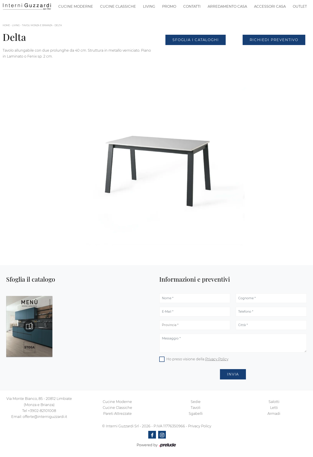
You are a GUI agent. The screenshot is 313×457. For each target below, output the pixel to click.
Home (6, 25)
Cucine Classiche (118, 6)
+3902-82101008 (42, 411)
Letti (274, 408)
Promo (169, 6)
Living (149, 6)
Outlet (300, 6)
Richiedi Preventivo (274, 40)
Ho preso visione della (197, 359)
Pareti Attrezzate (117, 414)
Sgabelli (196, 414)
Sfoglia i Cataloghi (195, 40)
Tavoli (195, 408)
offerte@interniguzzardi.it (45, 417)
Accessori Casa (270, 6)
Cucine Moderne (75, 6)
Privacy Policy (216, 359)
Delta (58, 25)
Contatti (192, 6)
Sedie (196, 402)
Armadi (273, 414)
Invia (233, 374)
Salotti (274, 402)
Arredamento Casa (227, 6)
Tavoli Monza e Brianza (37, 25)
